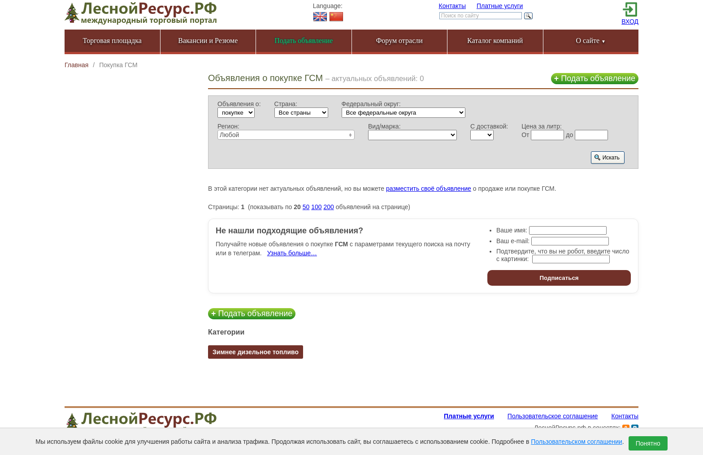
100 (316, 206)
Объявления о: (239, 103)
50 (306, 206)
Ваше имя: (511, 230)
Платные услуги (500, 5)
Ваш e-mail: (512, 241)
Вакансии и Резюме (208, 40)
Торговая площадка (112, 40)
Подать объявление (594, 78)
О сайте (591, 40)
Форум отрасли (399, 40)
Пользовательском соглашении (576, 441)
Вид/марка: (384, 126)
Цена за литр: (541, 126)
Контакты (452, 5)
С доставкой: (489, 126)
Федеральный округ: (371, 103)
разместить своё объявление (428, 188)
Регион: (228, 126)
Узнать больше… (292, 253)
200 (328, 206)
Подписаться (558, 278)
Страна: (286, 103)
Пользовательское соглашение (553, 416)
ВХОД (629, 21)
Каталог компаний (495, 40)
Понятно (648, 443)
